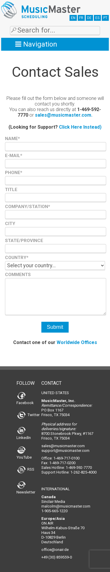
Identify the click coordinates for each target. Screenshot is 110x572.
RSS (25, 469)
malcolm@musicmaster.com (65, 506)
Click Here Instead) (80, 127)
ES (97, 18)
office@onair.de (55, 549)
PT (105, 18)
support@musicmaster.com (65, 450)
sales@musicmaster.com (63, 446)
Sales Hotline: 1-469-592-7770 (66, 467)
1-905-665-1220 (54, 511)
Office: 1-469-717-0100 (60, 458)
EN (73, 18)
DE (89, 18)
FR (81, 18)
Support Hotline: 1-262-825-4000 (69, 472)
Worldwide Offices (77, 342)
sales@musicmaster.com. (63, 115)
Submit (55, 327)
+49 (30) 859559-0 (56, 557)
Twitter (28, 415)
